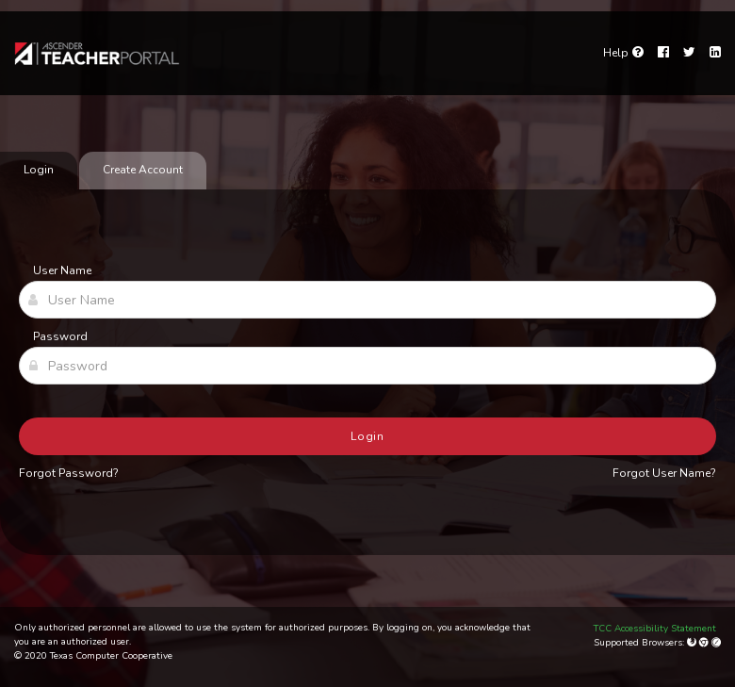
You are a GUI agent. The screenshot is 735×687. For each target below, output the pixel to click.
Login (368, 436)
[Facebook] (663, 52)
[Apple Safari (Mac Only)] (716, 642)
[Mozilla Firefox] (693, 642)
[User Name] (367, 300)
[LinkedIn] (715, 52)
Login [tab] (39, 169)
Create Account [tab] (143, 169)
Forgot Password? (69, 473)
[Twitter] (689, 52)
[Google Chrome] (705, 642)
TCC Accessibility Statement (655, 628)
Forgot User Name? (664, 473)
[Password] (367, 365)
